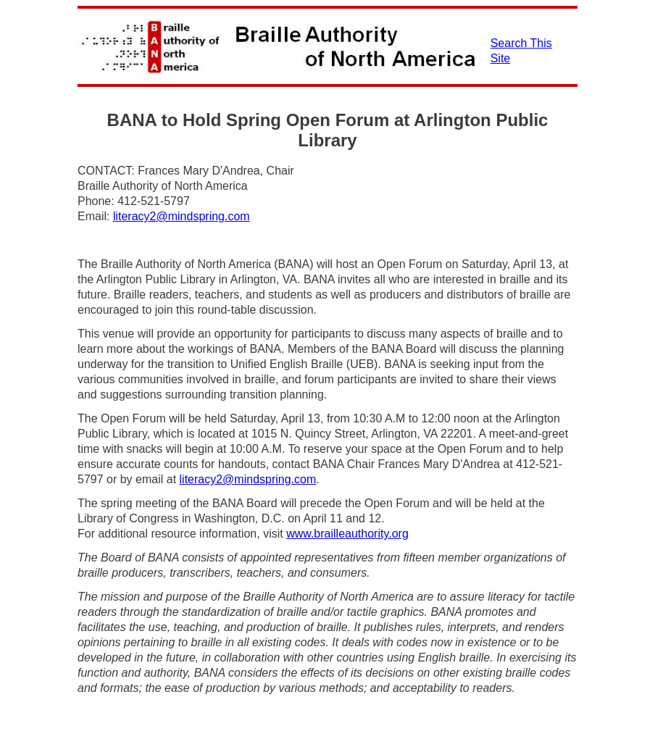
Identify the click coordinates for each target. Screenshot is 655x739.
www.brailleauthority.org (347, 533)
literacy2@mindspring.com (181, 216)
